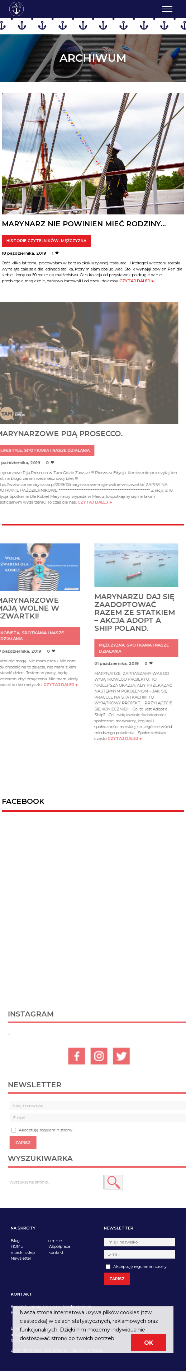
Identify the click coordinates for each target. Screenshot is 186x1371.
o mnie (55, 1240)
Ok (148, 1342)
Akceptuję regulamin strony (136, 1266)
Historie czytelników (32, 240)
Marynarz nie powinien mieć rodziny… (84, 223)
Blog (15, 1240)
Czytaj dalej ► (137, 280)
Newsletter (21, 1258)
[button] (123, 1182)
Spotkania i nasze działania (48, 450)
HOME (17, 1246)
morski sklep (23, 1252)
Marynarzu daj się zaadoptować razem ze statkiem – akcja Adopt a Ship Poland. (125, 612)
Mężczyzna (73, 240)
